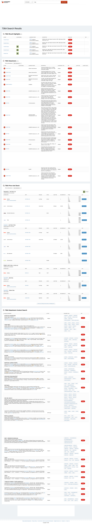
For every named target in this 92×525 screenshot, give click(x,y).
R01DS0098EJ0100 (32, 387)
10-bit (72, 500)
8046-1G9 (74, 397)
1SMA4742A (74, 450)
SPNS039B (71, 482)
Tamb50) (65, 465)
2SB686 (65, 330)
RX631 (19, 387)
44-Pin (65, 484)
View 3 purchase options (11, 286)
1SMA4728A (72, 451)
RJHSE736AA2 (6, 39)
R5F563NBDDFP (71, 388)
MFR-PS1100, (75, 339)
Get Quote (84, 246)
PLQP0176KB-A (66, 386)
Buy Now (84, 199)
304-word (8, 345)
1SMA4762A (71, 448)
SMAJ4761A (71, 458)
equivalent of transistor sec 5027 (70, 403)
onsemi (6, 225)
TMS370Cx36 (66, 482)
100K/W (70, 465)
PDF (70, 39)
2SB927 (75, 329)
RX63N (14, 387)
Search (64, 2)
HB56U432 (70, 315)
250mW (69, 411)
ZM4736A (26, 285)
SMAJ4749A (77, 460)
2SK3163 (11, 357)
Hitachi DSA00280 (71, 358)
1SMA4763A (76, 448)
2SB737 (71, 329)
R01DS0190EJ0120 (41, 419)
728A (65, 451)
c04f (78, 391)
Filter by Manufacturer (9, 63)
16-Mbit (65, 318)
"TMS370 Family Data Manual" (73, 484)
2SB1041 (77, 324)
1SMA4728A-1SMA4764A (14, 450)
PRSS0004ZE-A (72, 370)
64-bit (73, 417)
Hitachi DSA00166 (67, 320)
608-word (75, 315)
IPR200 (75, 391)
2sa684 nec (66, 329)
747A (70, 450)
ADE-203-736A (75, 345)
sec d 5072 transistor (68, 400)
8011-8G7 (65, 405)
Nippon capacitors (75, 320)
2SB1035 (73, 324)
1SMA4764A (66, 450)
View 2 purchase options (11, 200)
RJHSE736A (6, 53)
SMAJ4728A (66, 458)
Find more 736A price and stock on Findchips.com (45, 303)
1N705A (11, 412)
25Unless (66, 460)
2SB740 (65, 324)
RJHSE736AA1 (6, 43)
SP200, (70, 339)
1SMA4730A (71, 453)
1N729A (77, 411)
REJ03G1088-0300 (36, 371)
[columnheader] (9, 37)
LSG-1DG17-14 (71, 405)
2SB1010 (65, 327)
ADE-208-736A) (66, 370)
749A (68, 451)
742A (70, 460)
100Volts (36, 450)
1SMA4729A (66, 453)
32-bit (30, 344)
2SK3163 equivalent (67, 378)
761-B (69, 330)
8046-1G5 (70, 395)
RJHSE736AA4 (6, 50)
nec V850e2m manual (68, 439)
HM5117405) (70, 318)
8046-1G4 (65, 395)
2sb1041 (70, 327)
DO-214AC (6, 451)
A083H (76, 388)
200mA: (73, 465)
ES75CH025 (12, 338)
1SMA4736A (27, 297)
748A (73, 460)
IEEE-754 (76, 500)
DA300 (65, 358)
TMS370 (76, 482)
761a (73, 327)
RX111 (15, 418)
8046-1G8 (70, 397)
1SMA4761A (66, 448)
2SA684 (69, 324)
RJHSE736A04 (6, 46)
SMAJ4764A (33, 466)
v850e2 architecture (68, 442)
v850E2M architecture (68, 441)
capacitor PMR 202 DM (68, 391)
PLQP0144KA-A (73, 386)
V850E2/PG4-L (21, 440)
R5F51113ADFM (66, 420)
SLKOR (6, 278)
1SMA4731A (76, 453)
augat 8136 (73, 408)
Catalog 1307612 (67, 408)
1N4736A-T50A (27, 232)
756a (77, 465)
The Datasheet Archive (6, 2)
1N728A (73, 411)
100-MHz (72, 383)
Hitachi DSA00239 (67, 380)
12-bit (34, 389)
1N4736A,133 (27, 199)
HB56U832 (66, 315)
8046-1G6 (74, 395)
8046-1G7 (65, 397)
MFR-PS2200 (66, 341)
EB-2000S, (66, 339)
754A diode (69, 468)
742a (65, 468)
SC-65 (65, 373)
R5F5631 (65, 388)
